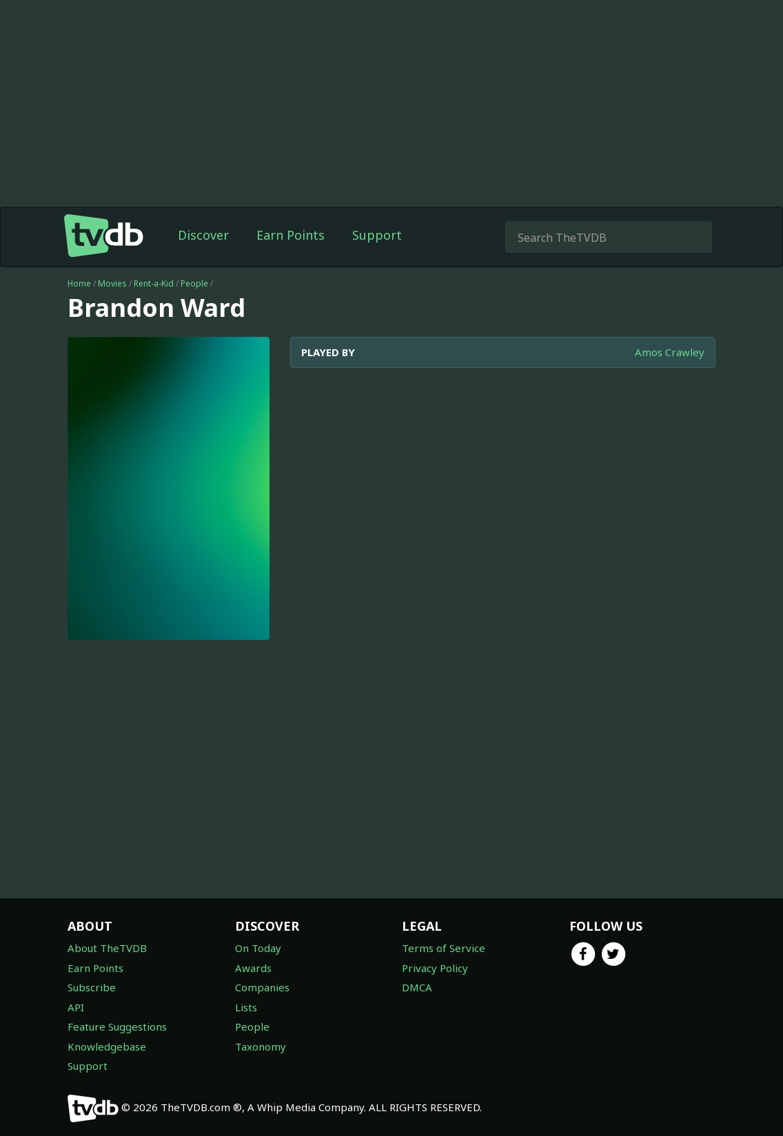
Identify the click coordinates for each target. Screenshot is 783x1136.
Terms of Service (443, 948)
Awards (253, 968)
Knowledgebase (107, 1046)
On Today (258, 948)
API (76, 1007)
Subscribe (92, 987)
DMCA (417, 987)
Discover (203, 235)
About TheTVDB (107, 948)
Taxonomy (260, 1046)
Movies (112, 283)
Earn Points (290, 235)
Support (377, 235)
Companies (262, 987)
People (194, 283)
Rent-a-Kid (154, 283)
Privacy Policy (435, 968)
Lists (246, 1007)
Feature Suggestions (117, 1026)
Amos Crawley (669, 352)
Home (79, 283)
